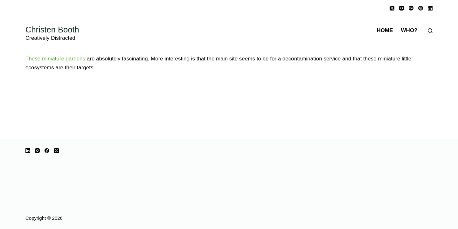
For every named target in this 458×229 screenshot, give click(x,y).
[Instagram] (401, 8)
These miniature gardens (55, 59)
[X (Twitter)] (392, 8)
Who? (409, 30)
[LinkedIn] (430, 8)
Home (385, 30)
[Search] (430, 30)
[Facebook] (47, 150)
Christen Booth (52, 29)
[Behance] (411, 8)
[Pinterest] (420, 8)
